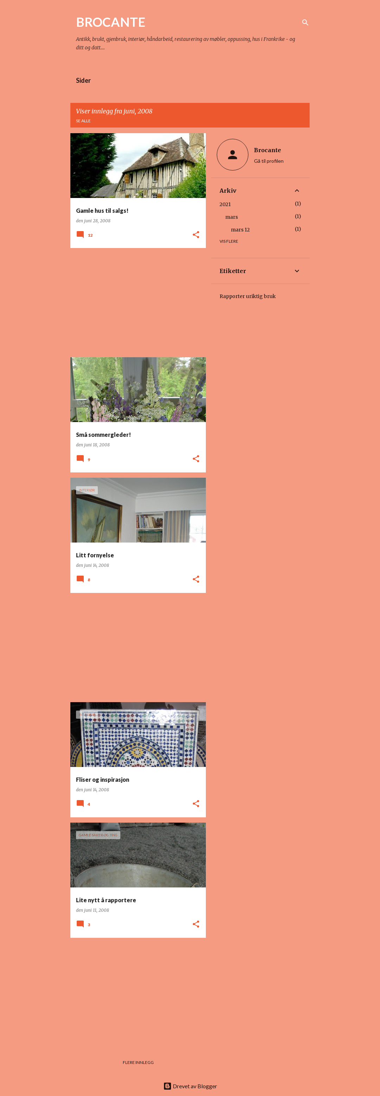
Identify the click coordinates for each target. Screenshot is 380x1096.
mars (231, 217)
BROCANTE (110, 22)
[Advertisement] (135, 302)
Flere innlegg (138, 1062)
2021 (225, 204)
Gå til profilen (269, 161)
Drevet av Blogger (190, 1086)
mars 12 (240, 230)
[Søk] (305, 22)
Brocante (267, 150)
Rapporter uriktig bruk (248, 296)
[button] (196, 235)
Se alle (83, 120)
